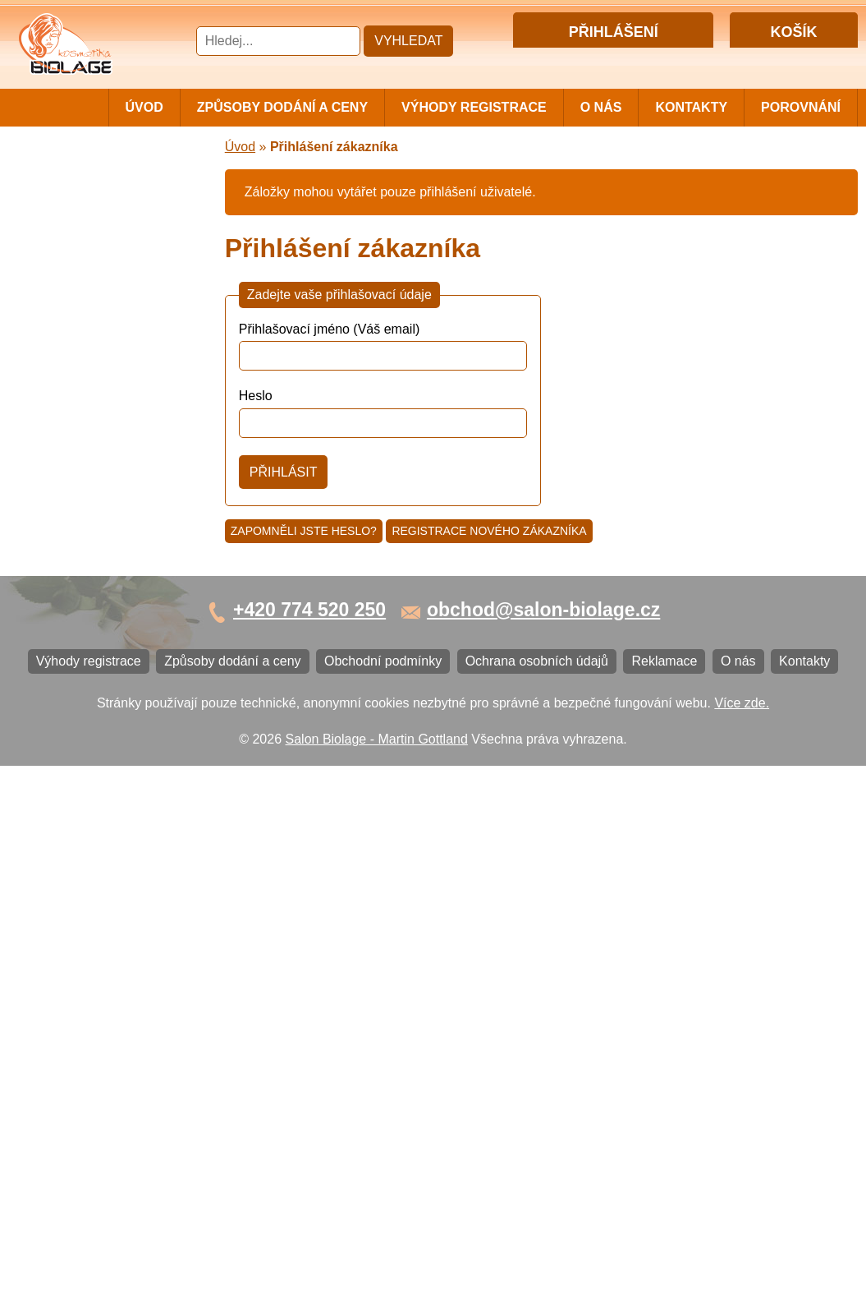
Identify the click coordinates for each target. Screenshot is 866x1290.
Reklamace (57, 908)
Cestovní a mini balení (89, 180)
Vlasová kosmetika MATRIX (105, 207)
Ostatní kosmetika (77, 708)
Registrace (645, 60)
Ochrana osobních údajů (96, 880)
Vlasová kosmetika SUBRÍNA (110, 356)
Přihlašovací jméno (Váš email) (329, 330)
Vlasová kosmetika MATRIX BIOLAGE (105, 241)
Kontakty (691, 107)
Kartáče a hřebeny (78, 735)
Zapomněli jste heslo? (304, 530)
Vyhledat (408, 41)
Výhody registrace (474, 107)
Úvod (144, 107)
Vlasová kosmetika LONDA (104, 478)
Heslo (256, 396)
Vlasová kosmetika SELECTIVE (79, 592)
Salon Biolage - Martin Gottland (377, 1263)
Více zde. (741, 1226)
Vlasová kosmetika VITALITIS (111, 559)
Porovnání (801, 107)
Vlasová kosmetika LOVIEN (105, 532)
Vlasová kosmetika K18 (93, 626)
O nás (601, 107)
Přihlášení (579, 60)
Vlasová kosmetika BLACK (103, 681)
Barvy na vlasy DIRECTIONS (110, 654)
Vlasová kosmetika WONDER (111, 383)
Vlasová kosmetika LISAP (100, 329)
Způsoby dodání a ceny (282, 107)
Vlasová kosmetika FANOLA (107, 410)
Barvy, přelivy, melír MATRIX (107, 275)
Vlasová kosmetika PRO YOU (111, 505)
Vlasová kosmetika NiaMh (100, 302)
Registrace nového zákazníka (489, 530)
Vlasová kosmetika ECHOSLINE (79, 444)
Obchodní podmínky (83, 853)
